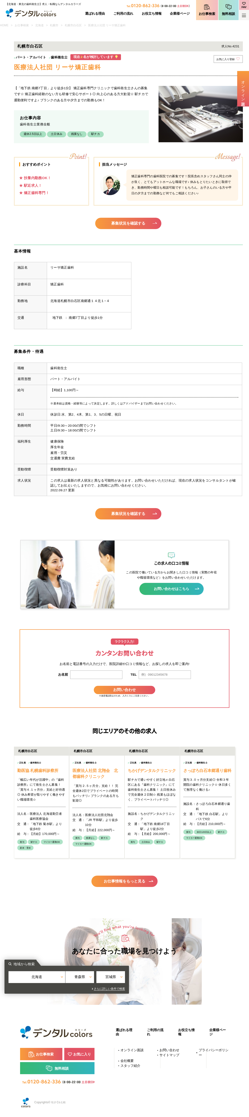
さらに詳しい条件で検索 (167, 988)
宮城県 (164, 980)
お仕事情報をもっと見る (124, 880)
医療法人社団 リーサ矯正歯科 (107, 25)
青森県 (124, 980)
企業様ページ (180, 13)
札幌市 (54, 25)
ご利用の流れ (123, 13)
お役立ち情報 (152, 13)
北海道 (39, 25)
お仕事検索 (207, 14)
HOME (4, 25)
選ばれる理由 (95, 13)
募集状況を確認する (128, 224)
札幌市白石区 (73, 25)
